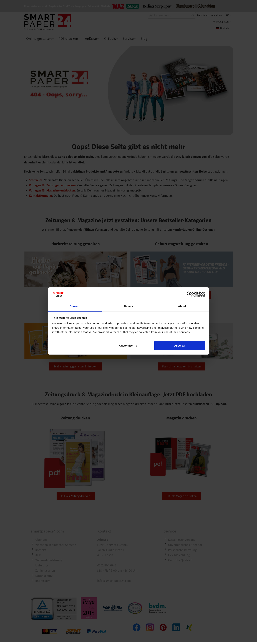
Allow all (179, 345)
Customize (128, 345)
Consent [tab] (75, 306)
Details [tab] (128, 306)
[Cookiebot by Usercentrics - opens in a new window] (189, 294)
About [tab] (182, 306)
